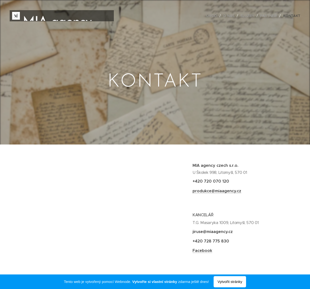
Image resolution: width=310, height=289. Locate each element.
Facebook (202, 250)
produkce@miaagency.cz (217, 190)
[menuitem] (213, 16)
